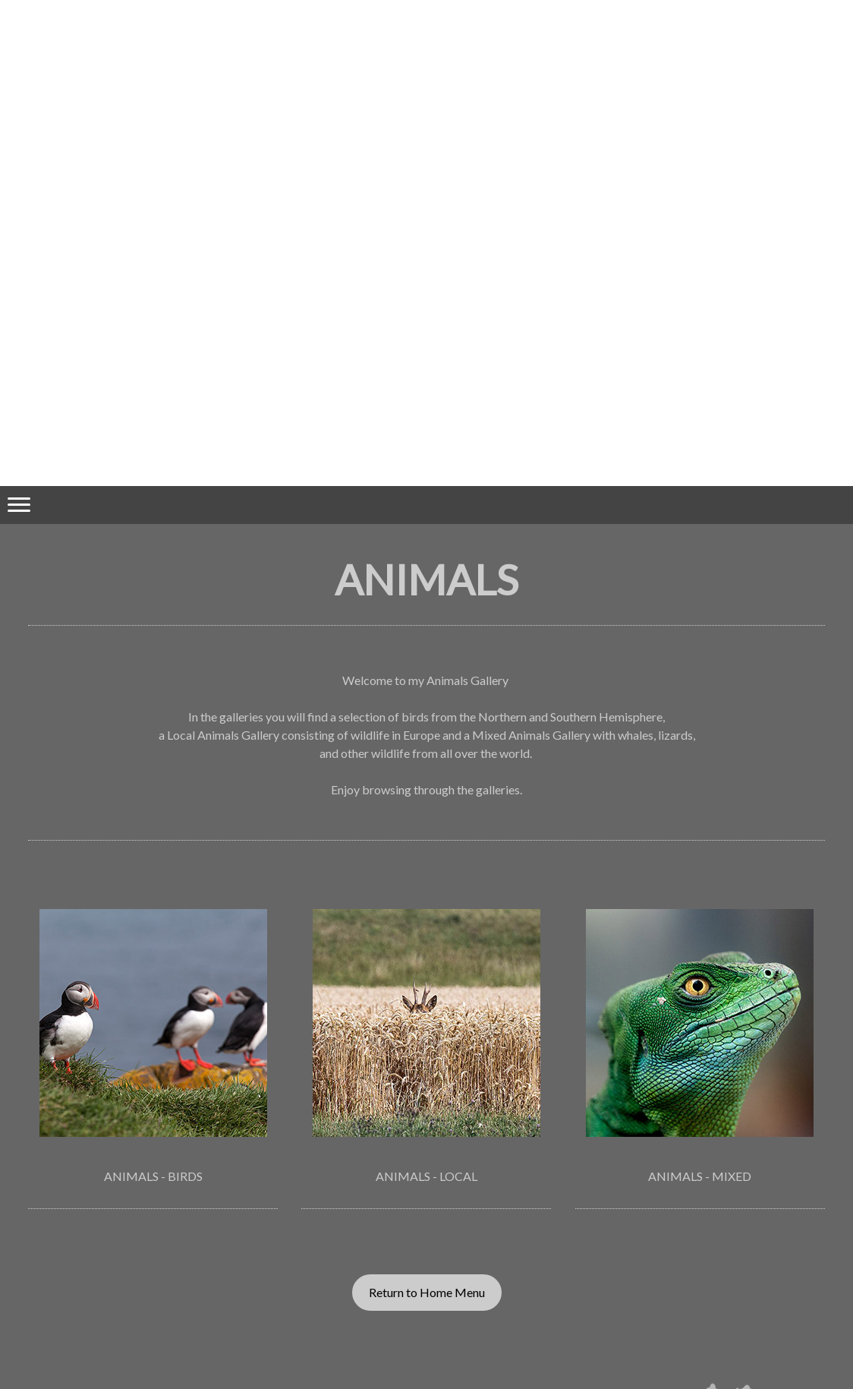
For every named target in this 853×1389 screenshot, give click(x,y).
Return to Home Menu (427, 1292)
